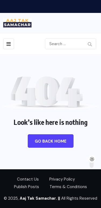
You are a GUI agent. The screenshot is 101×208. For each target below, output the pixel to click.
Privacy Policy (62, 179)
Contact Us (28, 179)
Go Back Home (51, 141)
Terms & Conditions (68, 186)
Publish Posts (26, 186)
